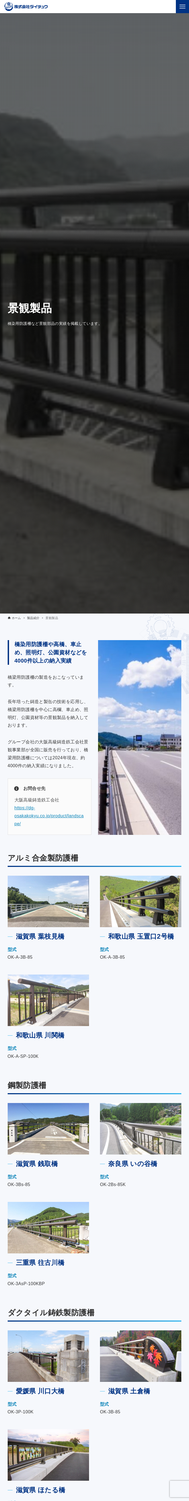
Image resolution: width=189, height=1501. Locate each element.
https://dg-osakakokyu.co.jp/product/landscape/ (49, 816)
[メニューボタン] (182, 6)
